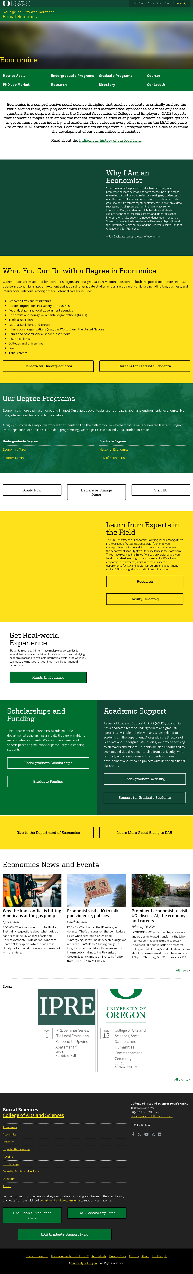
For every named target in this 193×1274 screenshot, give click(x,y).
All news (182, 970)
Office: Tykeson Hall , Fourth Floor (152, 1116)
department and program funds (59, 1200)
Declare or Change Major (96, 492)
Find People (159, 1256)
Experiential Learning (16, 1149)
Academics (9, 1134)
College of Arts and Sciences (33, 1115)
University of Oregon (84, 1263)
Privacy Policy (117, 1256)
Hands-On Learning (48, 677)
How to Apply (14, 75)
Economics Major (14, 449)
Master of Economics (113, 449)
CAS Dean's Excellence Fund (32, 1215)
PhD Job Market (16, 84)
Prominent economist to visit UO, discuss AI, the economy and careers (160, 916)
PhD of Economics (112, 457)
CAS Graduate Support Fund (64, 1234)
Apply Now (32, 490)
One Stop (139, 3)
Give (167, 3)
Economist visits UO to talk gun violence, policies (92, 913)
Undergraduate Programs (72, 75)
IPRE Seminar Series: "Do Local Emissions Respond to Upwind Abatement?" (66, 1030)
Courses (153, 75)
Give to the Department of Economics (48, 832)
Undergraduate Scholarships (48, 763)
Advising (8, 1157)
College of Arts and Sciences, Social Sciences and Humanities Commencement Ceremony (126, 1030)
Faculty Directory (144, 599)
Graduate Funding (48, 781)
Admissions (10, 1127)
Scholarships (11, 1164)
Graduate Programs (115, 75)
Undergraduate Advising (144, 779)
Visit (159, 3)
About (7, 1186)
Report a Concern (37, 1256)
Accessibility (99, 1256)
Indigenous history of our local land (110, 140)
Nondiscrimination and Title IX (70, 1256)
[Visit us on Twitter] (139, 1135)
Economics (19, 59)
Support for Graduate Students (145, 797)
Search (177, 3)
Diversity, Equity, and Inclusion (21, 1171)
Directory (107, 84)
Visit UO (161, 490)
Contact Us (156, 84)
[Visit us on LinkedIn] (160, 1135)
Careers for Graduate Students (145, 366)
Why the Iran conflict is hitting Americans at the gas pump (32, 913)
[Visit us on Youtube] (146, 1135)
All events (181, 1079)
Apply (151, 3)
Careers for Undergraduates (48, 366)
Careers (134, 1256)
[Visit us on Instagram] (153, 1135)
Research (59, 84)
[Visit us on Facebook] (133, 1135)
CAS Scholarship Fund (97, 1213)
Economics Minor (15, 457)
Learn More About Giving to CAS (144, 832)
